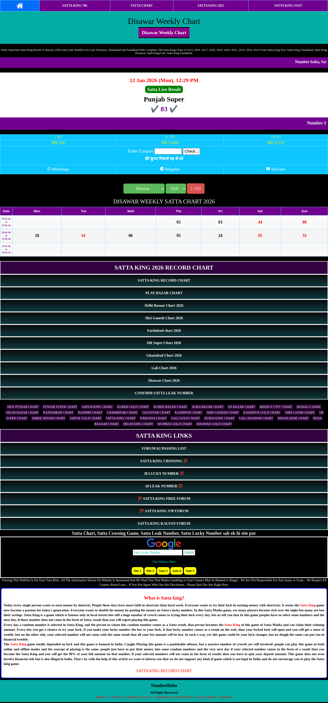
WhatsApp (58, 169)
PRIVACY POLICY (140, 697)
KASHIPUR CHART (188, 412)
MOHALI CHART (309, 407)
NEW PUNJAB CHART (23, 407)
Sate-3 (163, 571)
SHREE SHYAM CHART (48, 418)
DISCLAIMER (206, 697)
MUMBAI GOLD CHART (175, 424)
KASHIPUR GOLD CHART (262, 412)
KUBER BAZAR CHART (170, 407)
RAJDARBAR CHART (58, 412)
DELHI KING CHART (138, 424)
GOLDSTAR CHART (156, 412)
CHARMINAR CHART (122, 412)
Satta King (308, 605)
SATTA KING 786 (74, 5)
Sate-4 (176, 571)
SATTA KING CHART (121, 418)
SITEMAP (225, 697)
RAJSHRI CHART (90, 412)
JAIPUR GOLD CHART (86, 418)
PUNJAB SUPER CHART (60, 407)
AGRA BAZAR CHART (208, 407)
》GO (196, 188)
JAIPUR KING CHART (97, 407)
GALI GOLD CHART (185, 418)
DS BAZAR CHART (241, 407)
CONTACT (117, 697)
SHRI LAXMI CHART (300, 412)
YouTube (275, 169)
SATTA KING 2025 (210, 5)
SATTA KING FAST (288, 5)
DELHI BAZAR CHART (22, 412)
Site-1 (137, 571)
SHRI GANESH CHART (223, 412)
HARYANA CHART (153, 418)
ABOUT (101, 697)
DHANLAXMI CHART (293, 418)
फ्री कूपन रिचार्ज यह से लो (164, 158)
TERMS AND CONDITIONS (174, 697)
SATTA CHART (142, 5)
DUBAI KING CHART (219, 418)
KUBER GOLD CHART (133, 407)
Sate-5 (190, 571)
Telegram (170, 169)
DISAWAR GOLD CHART (214, 424)
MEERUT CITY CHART (276, 407)
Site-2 (150, 571)
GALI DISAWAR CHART (256, 418)
